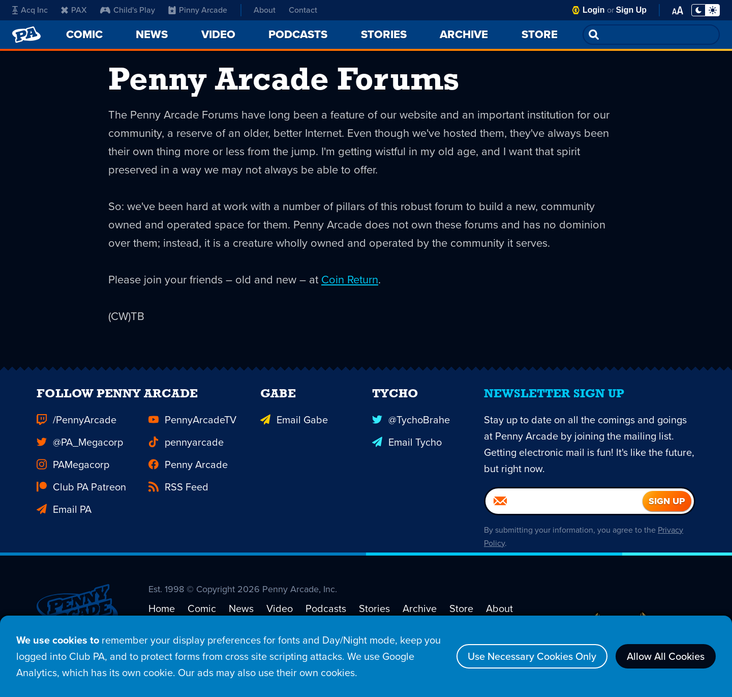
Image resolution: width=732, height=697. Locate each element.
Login (594, 10)
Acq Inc (30, 10)
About (265, 10)
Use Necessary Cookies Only (532, 656)
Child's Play (127, 10)
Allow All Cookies (666, 656)
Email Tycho (407, 454)
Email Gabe (294, 432)
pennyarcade (186, 454)
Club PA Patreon (81, 499)
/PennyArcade (76, 432)
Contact (303, 10)
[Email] (564, 514)
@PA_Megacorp (80, 454)
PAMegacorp (73, 477)
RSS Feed (178, 499)
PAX (74, 10)
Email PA (64, 522)
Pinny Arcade (197, 10)
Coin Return (349, 279)
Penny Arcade (188, 477)
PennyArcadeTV (192, 432)
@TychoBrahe (411, 432)
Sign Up (631, 10)
